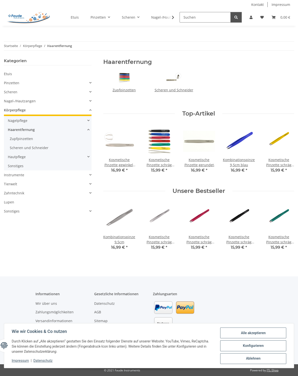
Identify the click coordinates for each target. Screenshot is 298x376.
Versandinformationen (53, 320)
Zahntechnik (14, 193)
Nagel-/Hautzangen (20, 101)
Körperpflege (15, 110)
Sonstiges (15, 166)
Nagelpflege (17, 120)
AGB (97, 312)
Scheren (10, 92)
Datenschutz (43, 361)
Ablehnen (253, 359)
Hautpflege (17, 156)
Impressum (20, 361)
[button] (251, 17)
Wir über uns (46, 303)
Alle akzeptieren (253, 333)
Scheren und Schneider (174, 90)
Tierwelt (10, 184)
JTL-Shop (272, 370)
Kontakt (257, 4)
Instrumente (14, 175)
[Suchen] (205, 17)
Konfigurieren (252, 346)
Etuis (8, 73)
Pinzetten (11, 83)
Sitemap (101, 320)
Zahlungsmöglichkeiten (54, 312)
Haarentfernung (21, 129)
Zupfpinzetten (124, 90)
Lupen (9, 202)
